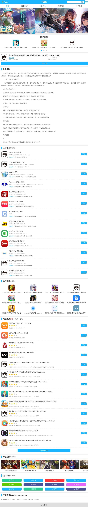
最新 (16, 319)
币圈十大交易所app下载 (23, 499)
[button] (41, 50)
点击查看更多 (44, 450)
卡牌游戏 (42, 6)
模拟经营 (61, 6)
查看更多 (12, 148)
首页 (7, 6)
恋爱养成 (24, 6)
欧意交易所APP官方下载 (8, 499)
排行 (21, 319)
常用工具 (79, 6)
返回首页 (44, 505)
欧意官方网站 (35, 499)
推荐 (11, 319)
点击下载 (44, 63)
